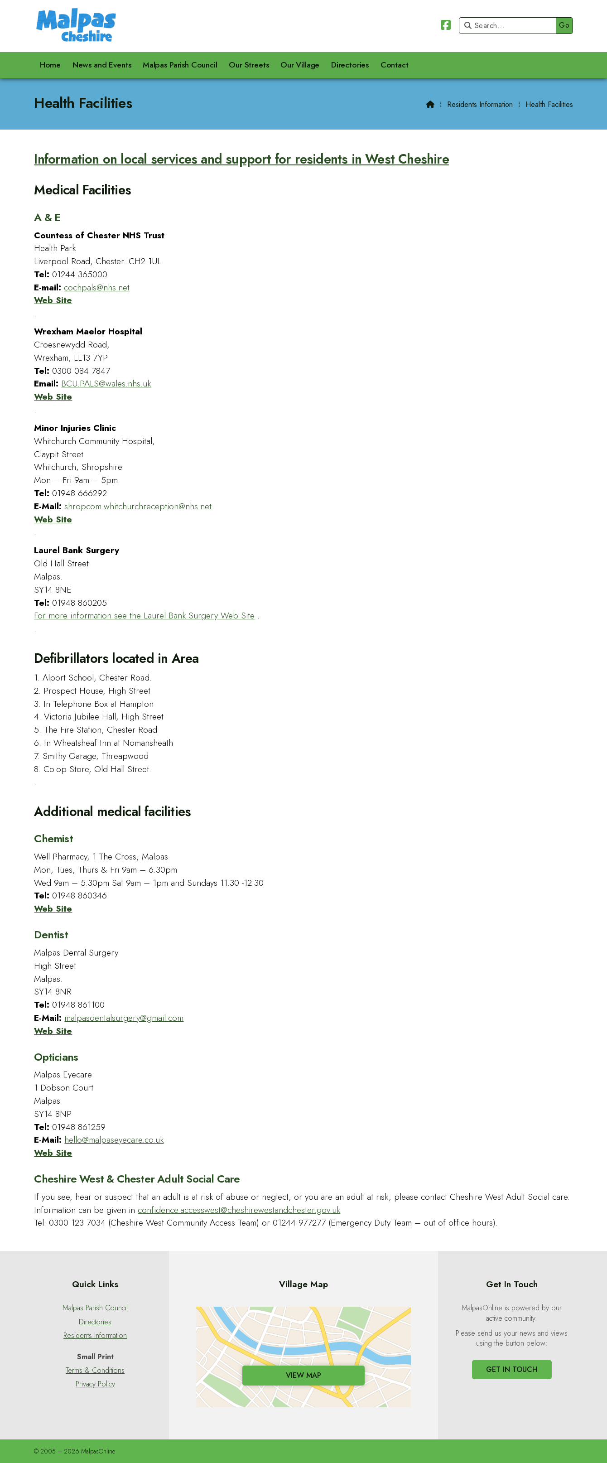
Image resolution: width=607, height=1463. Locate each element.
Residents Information (480, 104)
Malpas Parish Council (95, 1308)
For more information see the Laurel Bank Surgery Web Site (144, 615)
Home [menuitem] (50, 65)
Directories (95, 1322)
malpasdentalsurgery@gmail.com (123, 1017)
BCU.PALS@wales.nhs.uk (106, 383)
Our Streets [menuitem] (249, 65)
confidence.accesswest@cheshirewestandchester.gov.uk (239, 1209)
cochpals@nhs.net (97, 287)
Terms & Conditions (95, 1371)
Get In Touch (511, 1369)
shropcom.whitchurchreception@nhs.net (138, 506)
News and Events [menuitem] (101, 65)
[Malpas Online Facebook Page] (446, 26)
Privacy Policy (95, 1384)
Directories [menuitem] (350, 65)
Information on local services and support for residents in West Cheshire (241, 159)
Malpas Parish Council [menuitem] (180, 65)
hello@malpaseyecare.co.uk (114, 1139)
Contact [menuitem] (395, 65)
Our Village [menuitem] (299, 65)
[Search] (510, 26)
